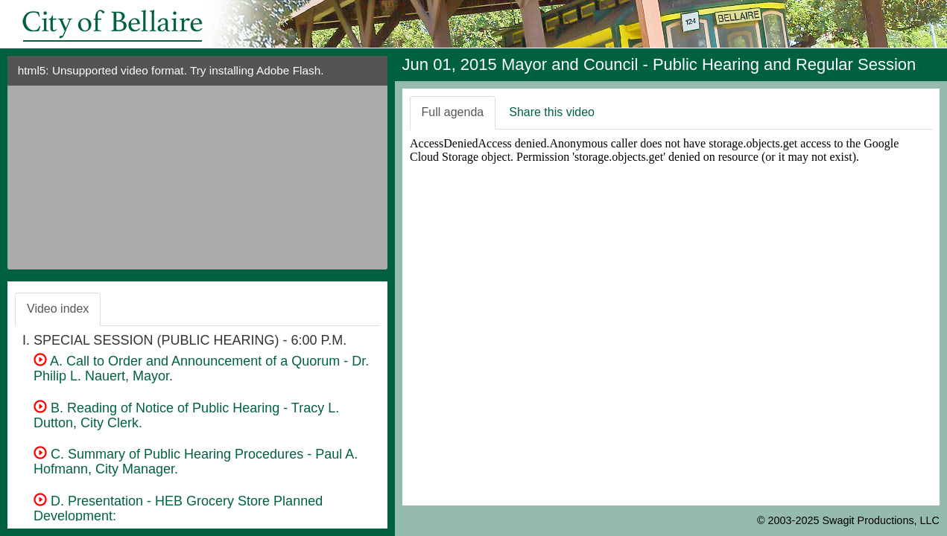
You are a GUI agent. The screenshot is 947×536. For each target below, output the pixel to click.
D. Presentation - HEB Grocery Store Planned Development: (178, 508)
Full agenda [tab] (453, 112)
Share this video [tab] (552, 112)
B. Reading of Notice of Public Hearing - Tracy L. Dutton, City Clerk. (186, 415)
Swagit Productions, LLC (881, 520)
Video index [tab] (58, 308)
